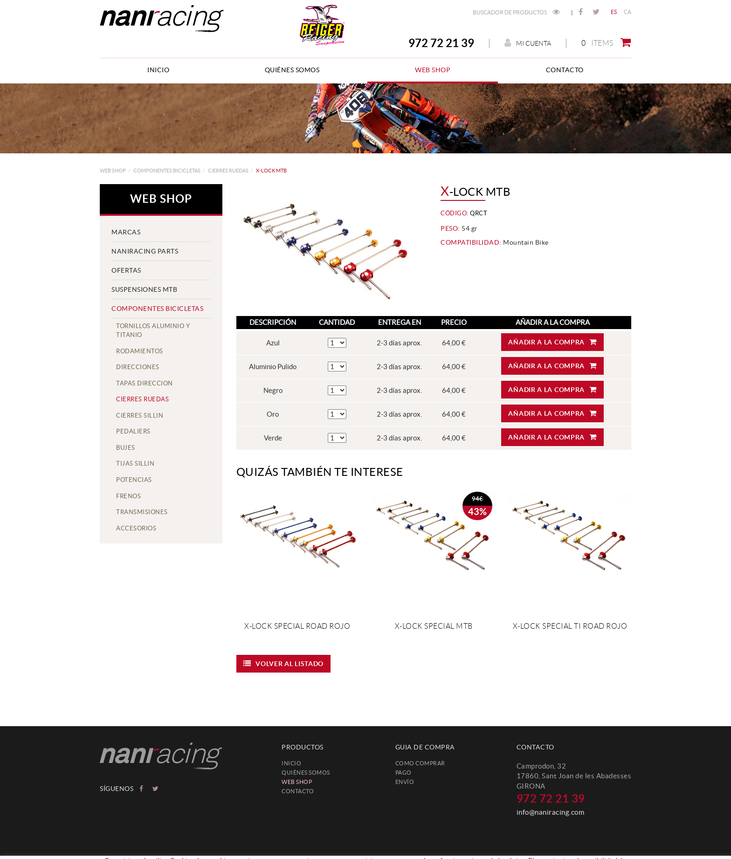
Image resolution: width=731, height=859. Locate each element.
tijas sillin (135, 463)
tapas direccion (144, 383)
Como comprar (420, 763)
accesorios (136, 528)
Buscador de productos (516, 12)
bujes (125, 447)
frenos (128, 496)
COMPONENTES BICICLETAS (166, 170)
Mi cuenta (527, 43)
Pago (403, 773)
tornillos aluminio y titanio (153, 330)
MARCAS (125, 232)
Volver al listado (283, 663)
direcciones (137, 367)
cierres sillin (139, 415)
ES (614, 12)
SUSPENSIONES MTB (144, 289)
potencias (134, 479)
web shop (113, 170)
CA (628, 12)
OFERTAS (126, 270)
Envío (404, 782)
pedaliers (133, 431)
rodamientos (139, 351)
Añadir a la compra (552, 342)
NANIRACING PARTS (144, 251)
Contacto (298, 791)
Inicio (291, 763)
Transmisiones (142, 512)
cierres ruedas (228, 170)
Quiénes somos (306, 773)
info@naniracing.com (551, 812)
